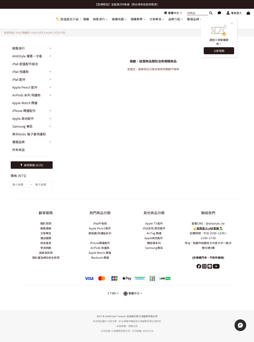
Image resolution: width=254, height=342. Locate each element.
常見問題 (45, 248)
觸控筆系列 (154, 243)
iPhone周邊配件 (100, 243)
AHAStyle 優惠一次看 (27, 56)
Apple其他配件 (154, 238)
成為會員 (45, 243)
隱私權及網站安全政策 (45, 257)
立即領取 (218, 51)
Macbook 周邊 (100, 257)
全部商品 (9, 32)
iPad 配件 (19, 79)
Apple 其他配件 (23, 118)
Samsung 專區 (22, 126)
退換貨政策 (46, 253)
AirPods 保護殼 (99, 248)
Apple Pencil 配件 (24, 87)
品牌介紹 (175, 19)
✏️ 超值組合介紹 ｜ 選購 (72, 19)
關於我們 (45, 223)
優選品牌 (194, 19)
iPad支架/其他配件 (154, 228)
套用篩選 (31, 165)
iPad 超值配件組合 (25, 63)
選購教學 (138, 19)
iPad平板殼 (100, 223)
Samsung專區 (154, 248)
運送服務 (45, 238)
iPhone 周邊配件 (24, 110)
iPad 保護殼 (22, 32)
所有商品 (18, 149)
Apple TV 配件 (154, 223)
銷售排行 (100, 19)
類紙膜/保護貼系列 (100, 233)
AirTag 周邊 (154, 233)
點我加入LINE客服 (208, 228)
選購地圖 (119, 19)
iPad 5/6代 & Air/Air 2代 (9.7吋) (48, 32)
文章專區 (156, 19)
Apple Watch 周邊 (24, 102)
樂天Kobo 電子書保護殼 (29, 134)
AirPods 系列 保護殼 (26, 95)
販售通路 (45, 228)
